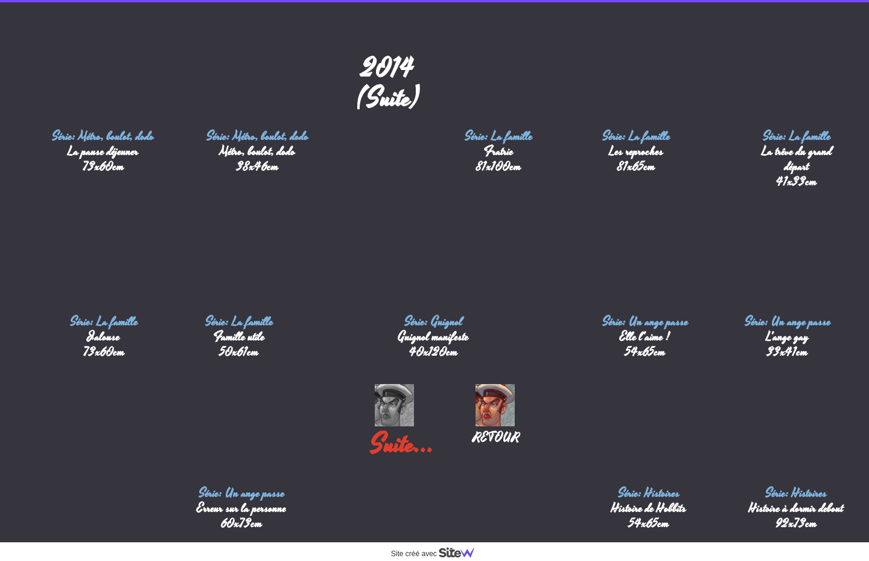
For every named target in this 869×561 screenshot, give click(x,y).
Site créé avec (437, 554)
